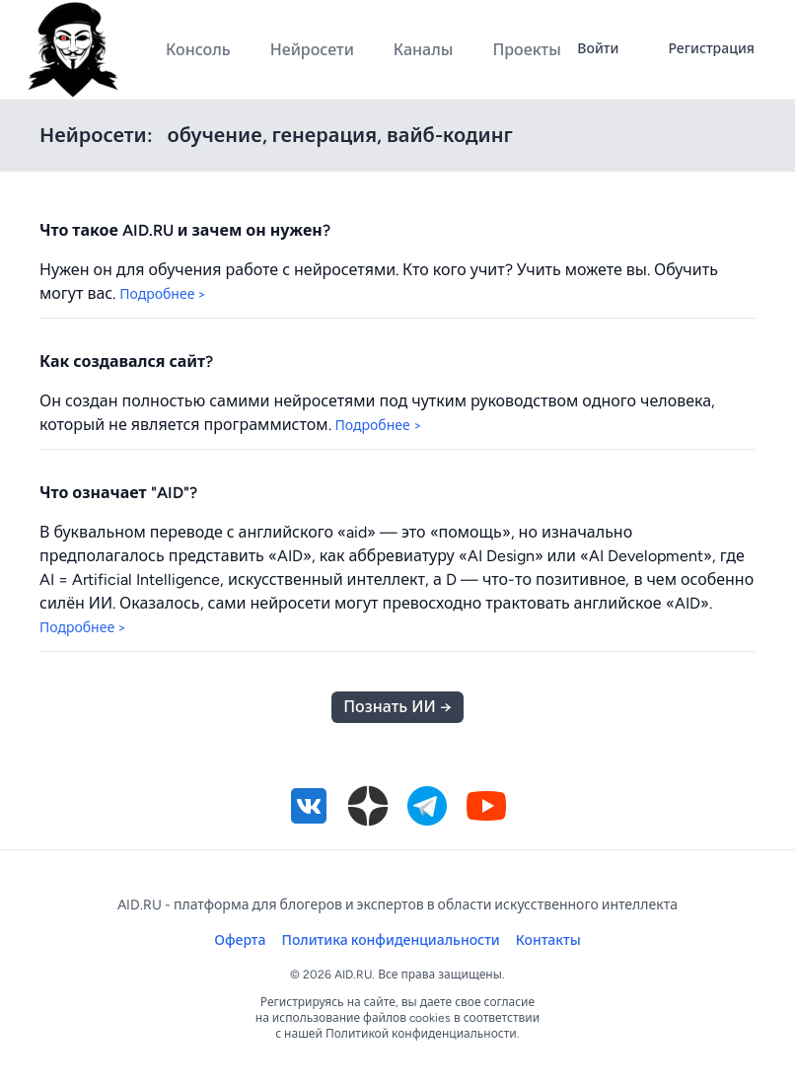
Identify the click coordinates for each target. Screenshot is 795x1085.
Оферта (239, 940)
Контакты (548, 940)
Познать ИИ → (397, 706)
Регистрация (711, 48)
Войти (597, 48)
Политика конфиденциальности (391, 940)
